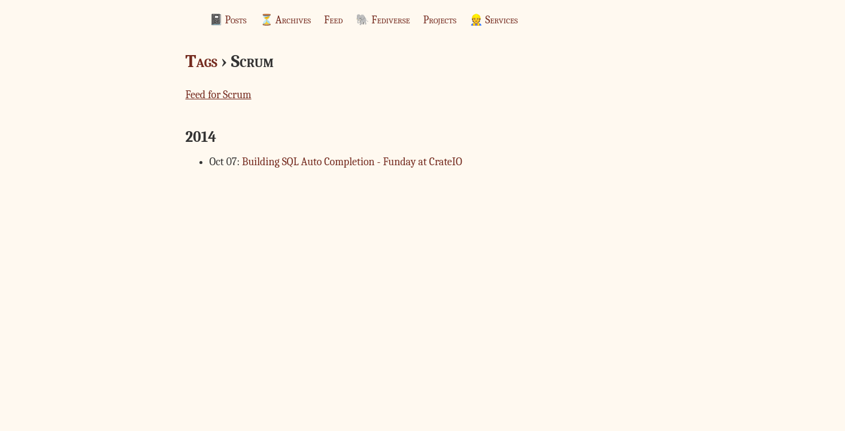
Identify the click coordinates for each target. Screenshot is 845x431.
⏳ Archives (285, 20)
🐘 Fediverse (383, 20)
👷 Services (493, 20)
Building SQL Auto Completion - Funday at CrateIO (352, 162)
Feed (333, 20)
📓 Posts (228, 20)
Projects (440, 20)
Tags (201, 61)
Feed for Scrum (219, 95)
